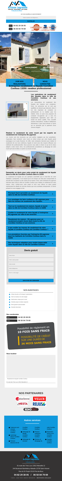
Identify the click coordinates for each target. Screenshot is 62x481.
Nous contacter (45, 83)
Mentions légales (44, 478)
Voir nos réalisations (19, 83)
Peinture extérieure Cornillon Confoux (37, 434)
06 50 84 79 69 (19, 29)
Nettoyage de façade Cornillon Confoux (26, 434)
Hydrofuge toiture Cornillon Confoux (14, 436)
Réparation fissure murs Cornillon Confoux (50, 434)
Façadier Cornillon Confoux (49, 441)
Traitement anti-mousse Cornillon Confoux (14, 430)
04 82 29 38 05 (19, 26)
